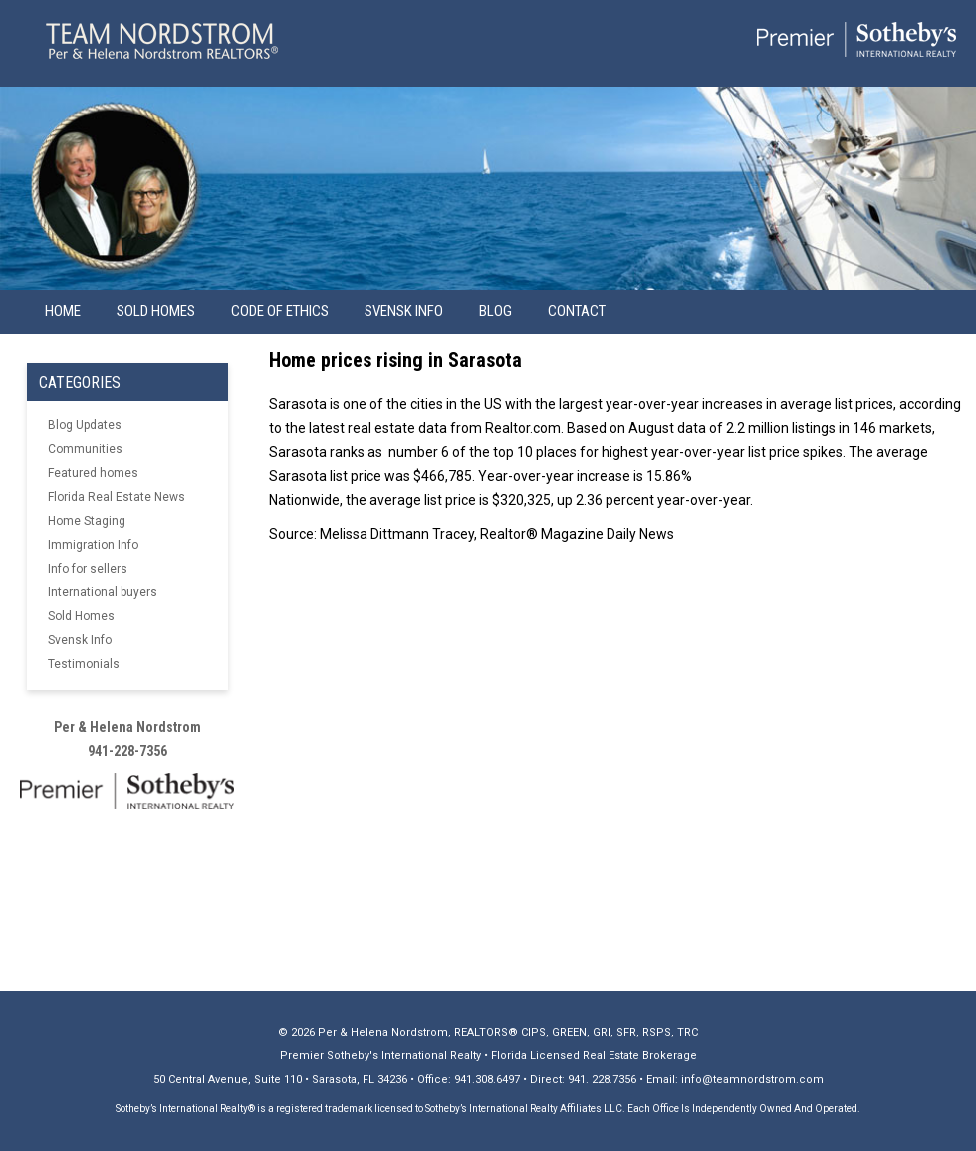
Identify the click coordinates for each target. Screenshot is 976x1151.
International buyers (102, 592)
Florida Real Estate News (116, 497)
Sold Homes (156, 311)
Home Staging (86, 521)
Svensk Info (80, 640)
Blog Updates (85, 425)
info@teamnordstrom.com (752, 1079)
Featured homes (93, 473)
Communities (85, 449)
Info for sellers (87, 569)
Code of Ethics (280, 311)
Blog (495, 311)
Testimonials (84, 664)
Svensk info (404, 311)
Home (63, 311)
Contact (577, 311)
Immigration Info (93, 545)
